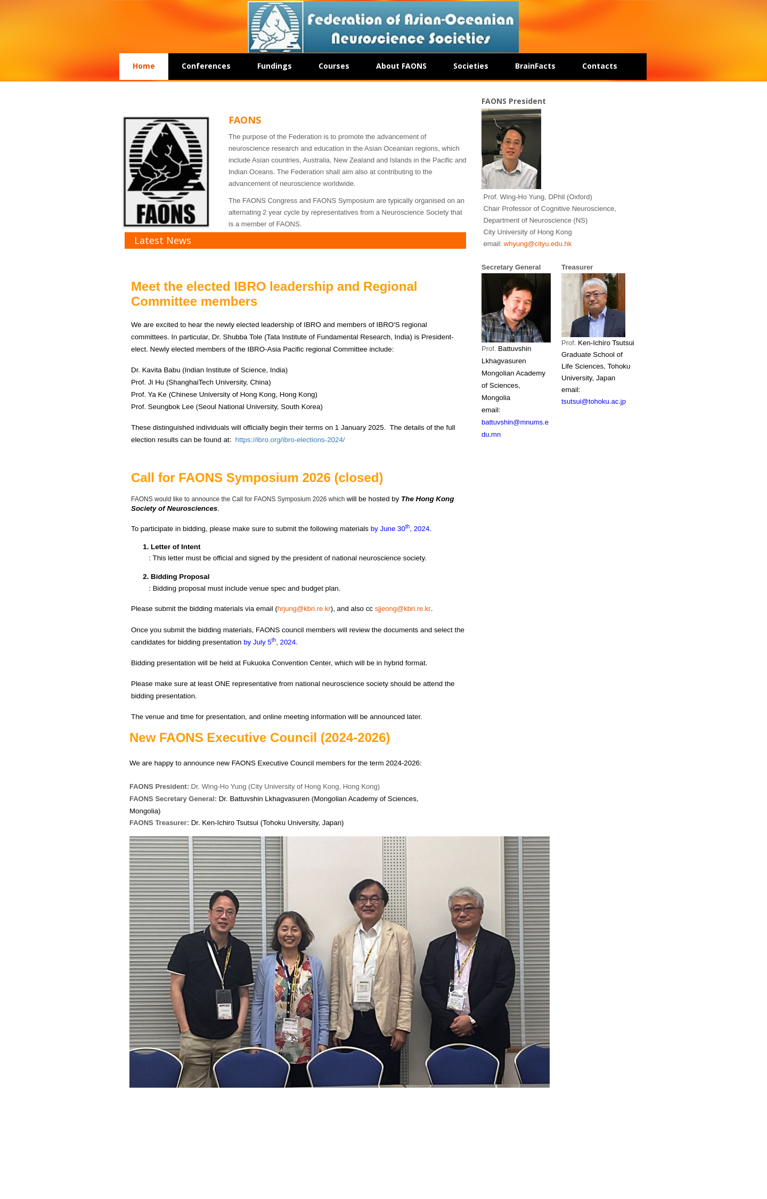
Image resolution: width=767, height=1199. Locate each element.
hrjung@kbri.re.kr (304, 609)
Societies (470, 66)
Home (144, 66)
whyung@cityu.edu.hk (538, 244)
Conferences (206, 66)
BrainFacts (535, 66)
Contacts (599, 66)
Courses (334, 66)
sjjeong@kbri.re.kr (403, 609)
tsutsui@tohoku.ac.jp (593, 401)
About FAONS (401, 66)
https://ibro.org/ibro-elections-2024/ (290, 440)
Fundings (274, 66)
